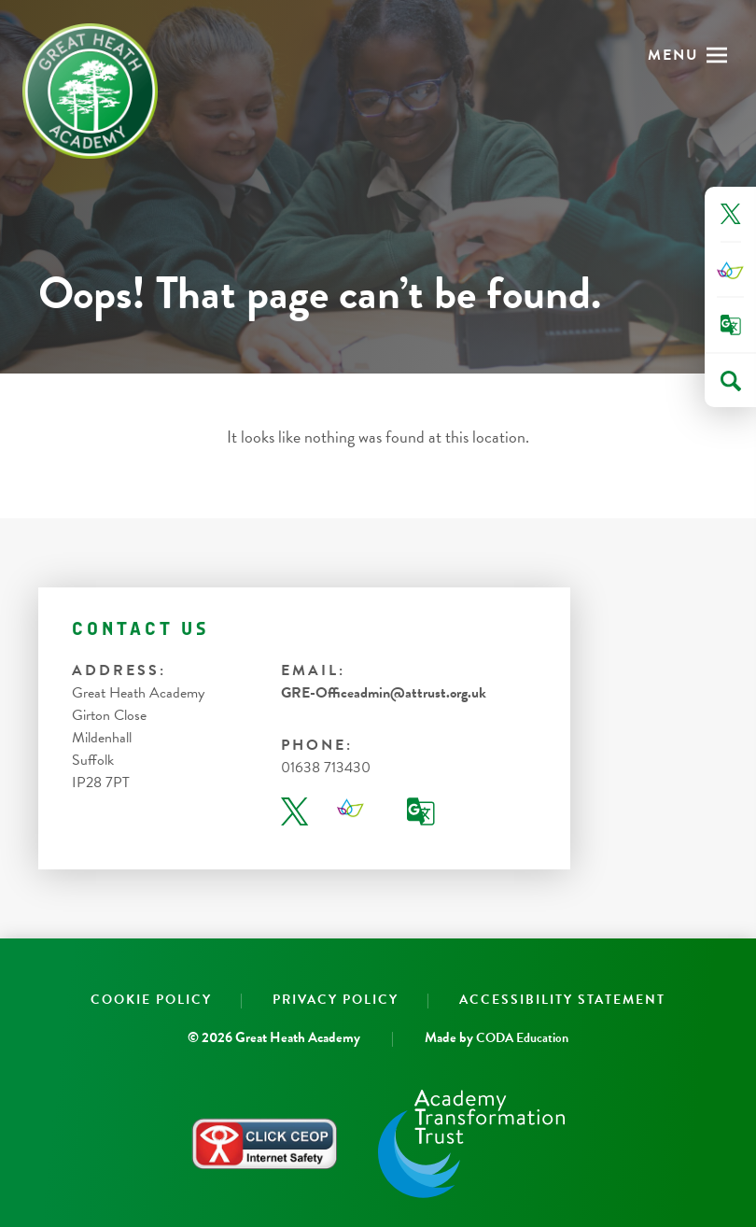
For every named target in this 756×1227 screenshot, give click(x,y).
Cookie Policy (151, 999)
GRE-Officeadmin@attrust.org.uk (383, 693)
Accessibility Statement (562, 999)
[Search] (731, 381)
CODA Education (522, 1038)
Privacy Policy (336, 999)
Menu (673, 55)
